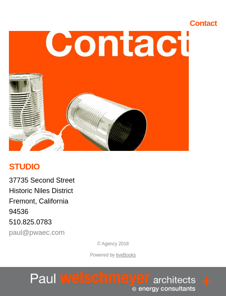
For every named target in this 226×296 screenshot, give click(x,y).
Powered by (113, 255)
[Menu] (206, 281)
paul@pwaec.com (36, 232)
